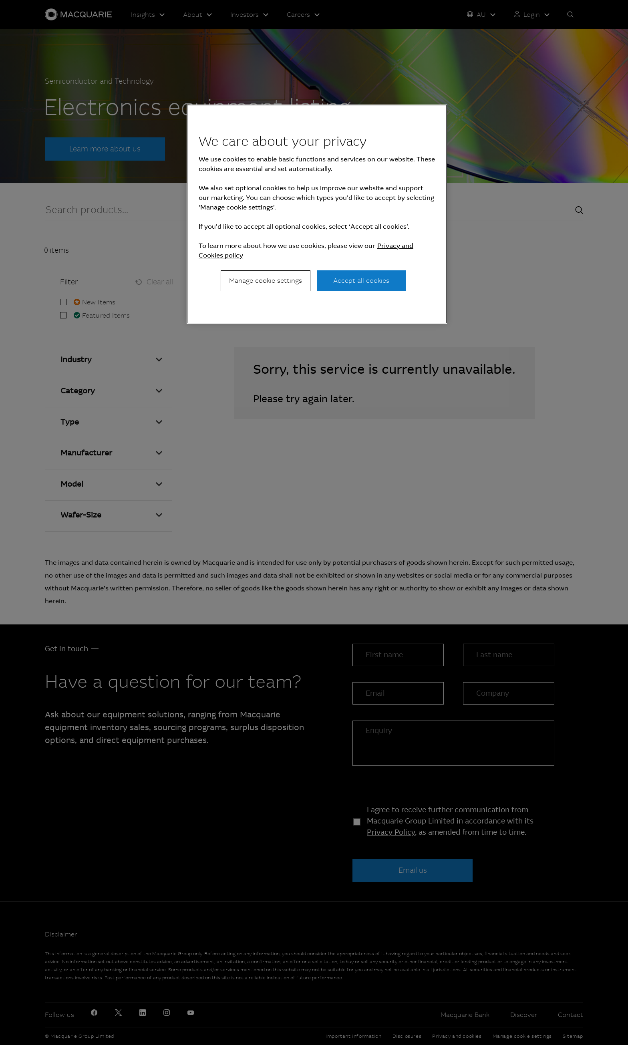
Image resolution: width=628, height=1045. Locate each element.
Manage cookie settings (265, 280)
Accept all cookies (361, 280)
